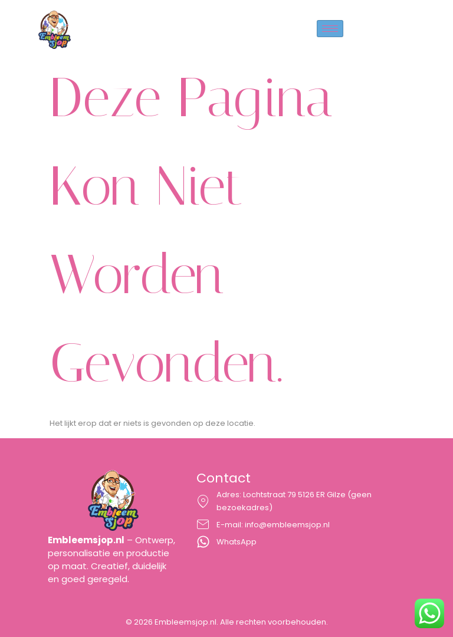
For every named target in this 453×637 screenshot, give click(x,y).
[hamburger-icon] (330, 28)
